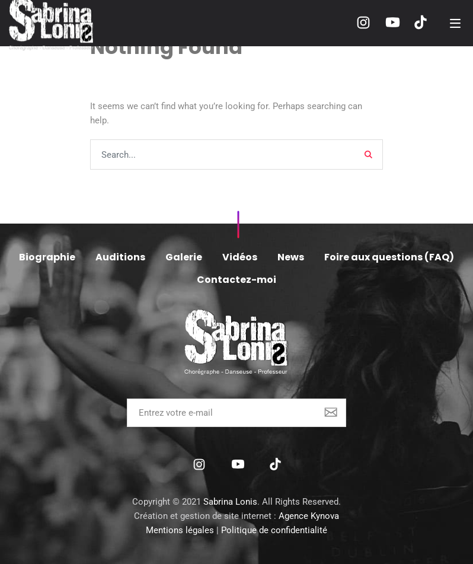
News (290, 257)
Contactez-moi (236, 279)
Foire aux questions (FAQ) (389, 257)
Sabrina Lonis (230, 501)
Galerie (183, 257)
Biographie (47, 257)
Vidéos (239, 257)
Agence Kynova (309, 516)
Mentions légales (180, 530)
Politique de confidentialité (274, 530)
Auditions (120, 257)
